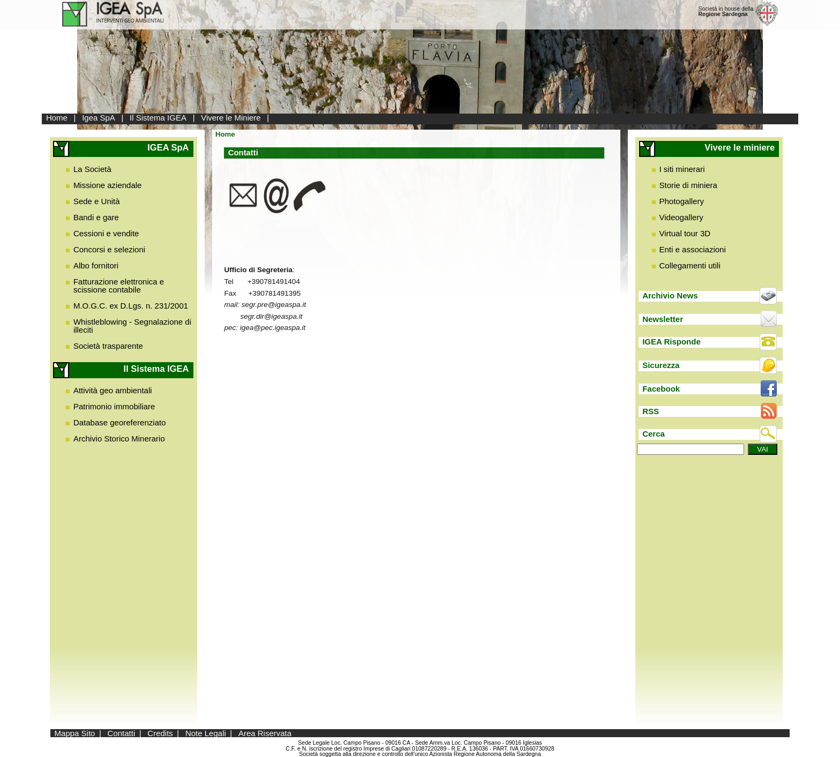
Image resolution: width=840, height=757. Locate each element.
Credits (160, 733)
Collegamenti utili (690, 265)
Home (57, 117)
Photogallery (681, 201)
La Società (92, 169)
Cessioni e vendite (106, 233)
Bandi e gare (96, 217)
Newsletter (662, 319)
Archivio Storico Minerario (119, 438)
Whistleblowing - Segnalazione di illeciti (132, 325)
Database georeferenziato (119, 422)
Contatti (122, 733)
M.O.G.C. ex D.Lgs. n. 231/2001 (130, 305)
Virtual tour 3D (685, 233)
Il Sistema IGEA (158, 117)
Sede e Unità (96, 201)
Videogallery (681, 217)
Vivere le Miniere (230, 117)
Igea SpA (98, 117)
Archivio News (670, 295)
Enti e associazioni (692, 249)
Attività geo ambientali (112, 390)
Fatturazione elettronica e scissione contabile (118, 285)
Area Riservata (264, 733)
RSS (650, 411)
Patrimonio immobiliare (114, 406)
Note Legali (205, 733)
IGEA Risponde (671, 341)
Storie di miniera (688, 185)
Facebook (661, 388)
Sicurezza (660, 365)
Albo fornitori (95, 265)
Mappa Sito (75, 733)
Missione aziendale (107, 185)
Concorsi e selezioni (109, 249)
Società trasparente (108, 345)
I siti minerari (682, 169)
